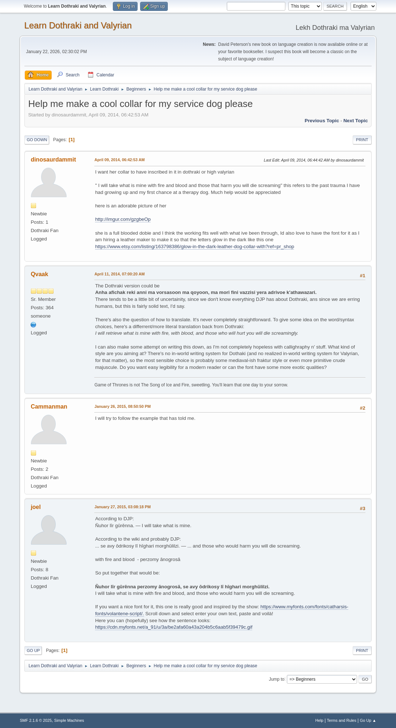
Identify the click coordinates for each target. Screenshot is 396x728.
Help (319, 720)
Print (362, 140)
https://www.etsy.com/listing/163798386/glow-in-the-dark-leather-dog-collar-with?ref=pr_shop (194, 246)
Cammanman (49, 406)
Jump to (277, 678)
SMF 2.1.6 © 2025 (36, 720)
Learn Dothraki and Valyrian (78, 25)
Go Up (33, 650)
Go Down (37, 140)
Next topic (355, 120)
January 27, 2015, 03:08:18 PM (122, 507)
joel (36, 507)
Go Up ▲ (368, 720)
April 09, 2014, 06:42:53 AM (119, 160)
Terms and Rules (341, 720)
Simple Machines (69, 720)
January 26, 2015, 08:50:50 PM (122, 406)
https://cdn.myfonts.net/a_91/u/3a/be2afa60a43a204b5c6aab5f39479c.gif (173, 627)
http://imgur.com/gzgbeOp (123, 219)
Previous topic (322, 120)
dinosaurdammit (53, 159)
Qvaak (39, 274)
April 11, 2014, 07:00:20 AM (119, 274)
